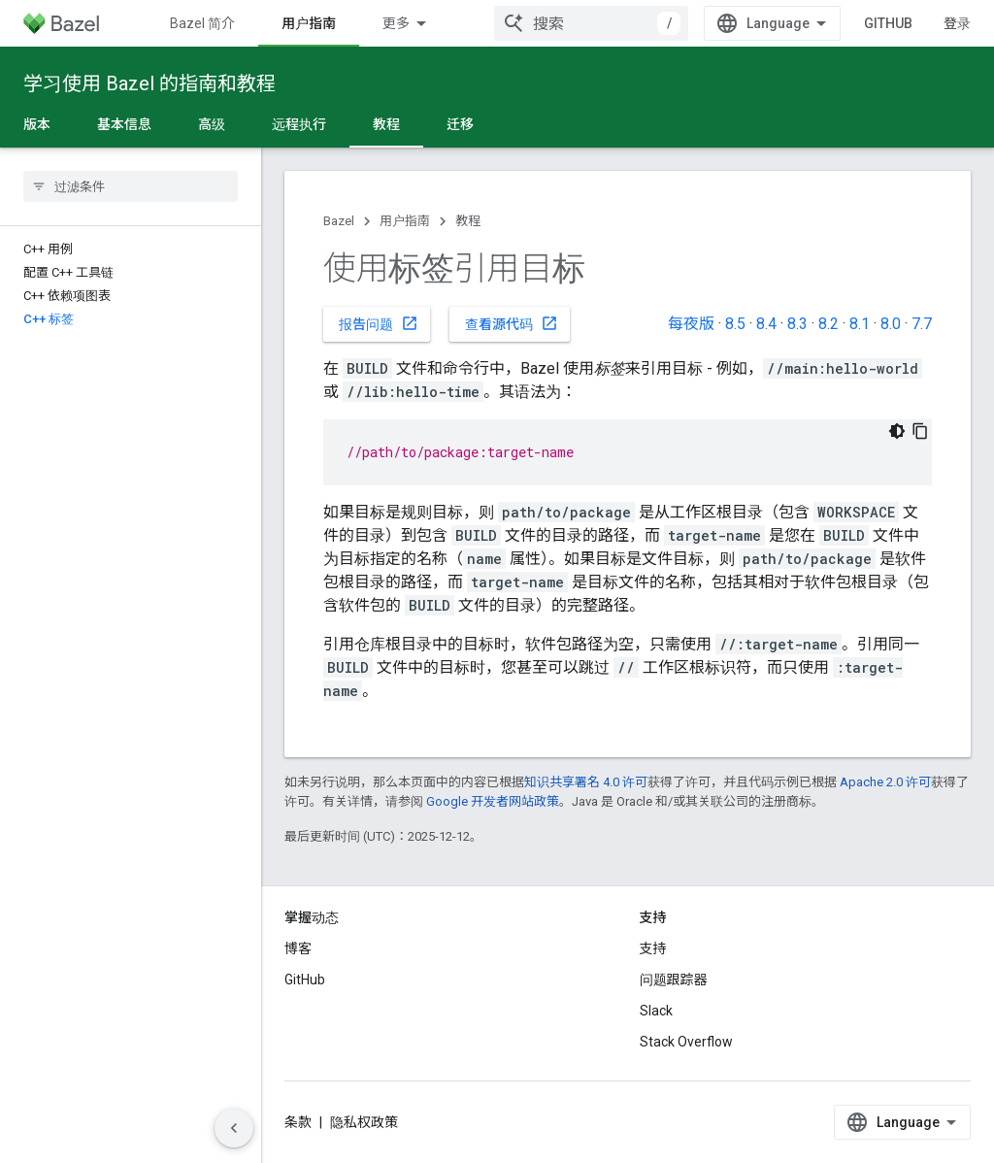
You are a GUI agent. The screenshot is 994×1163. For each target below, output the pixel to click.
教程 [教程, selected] (386, 124)
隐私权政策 (364, 1122)
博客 (298, 948)
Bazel (338, 221)
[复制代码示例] (920, 431)
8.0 (890, 324)
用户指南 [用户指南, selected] (309, 23)
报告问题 (378, 323)
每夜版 (691, 324)
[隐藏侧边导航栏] (234, 1128)
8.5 (735, 324)
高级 (211, 124)
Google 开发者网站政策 (492, 801)
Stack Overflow (686, 1041)
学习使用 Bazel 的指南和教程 (149, 83)
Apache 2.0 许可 (885, 782)
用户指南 (405, 221)
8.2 (828, 324)
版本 (36, 124)
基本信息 (124, 124)
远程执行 (299, 124)
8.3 (797, 324)
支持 (653, 948)
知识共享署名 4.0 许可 (585, 782)
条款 (298, 1122)
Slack (656, 1010)
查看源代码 (511, 323)
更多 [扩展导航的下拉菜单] (396, 23)
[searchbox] (130, 186)
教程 (467, 221)
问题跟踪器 (674, 979)
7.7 (921, 324)
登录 (957, 23)
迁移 (460, 124)
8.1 (859, 324)
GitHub (888, 23)
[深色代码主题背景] (897, 431)
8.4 (766, 324)
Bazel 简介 (202, 23)
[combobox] (591, 23)
